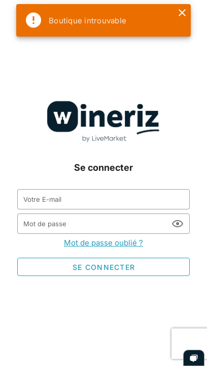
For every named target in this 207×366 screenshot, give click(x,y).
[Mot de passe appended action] (177, 224)
